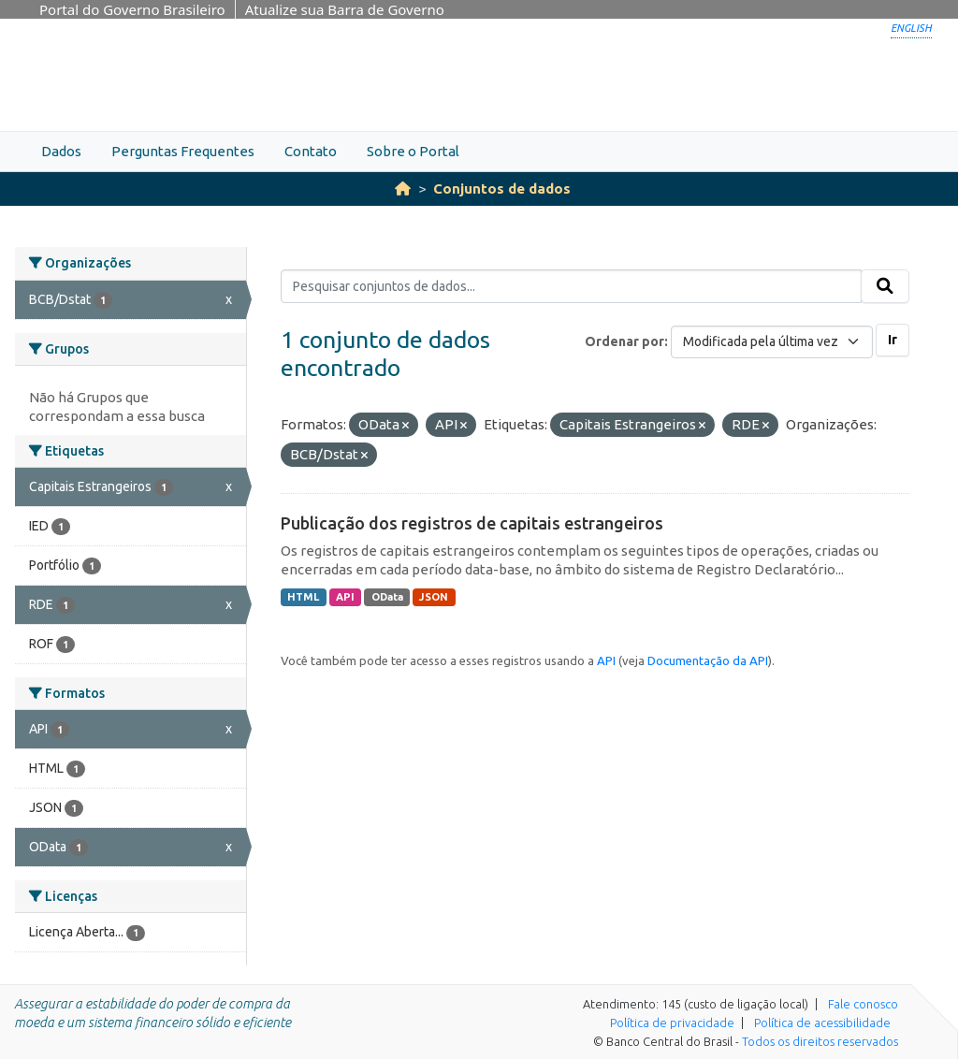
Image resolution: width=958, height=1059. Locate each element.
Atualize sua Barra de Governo (344, 9)
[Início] (403, 188)
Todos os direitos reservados (820, 1041)
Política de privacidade (672, 1022)
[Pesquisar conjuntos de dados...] (571, 286)
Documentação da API (707, 660)
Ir (892, 339)
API (345, 596)
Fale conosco (863, 1003)
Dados (61, 151)
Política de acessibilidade (822, 1022)
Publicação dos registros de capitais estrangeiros (472, 523)
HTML (303, 596)
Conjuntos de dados (502, 188)
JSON (433, 596)
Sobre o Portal (413, 151)
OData (387, 596)
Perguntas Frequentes (182, 151)
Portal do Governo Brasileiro (132, 9)
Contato (310, 151)
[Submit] (885, 286)
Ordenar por (624, 341)
